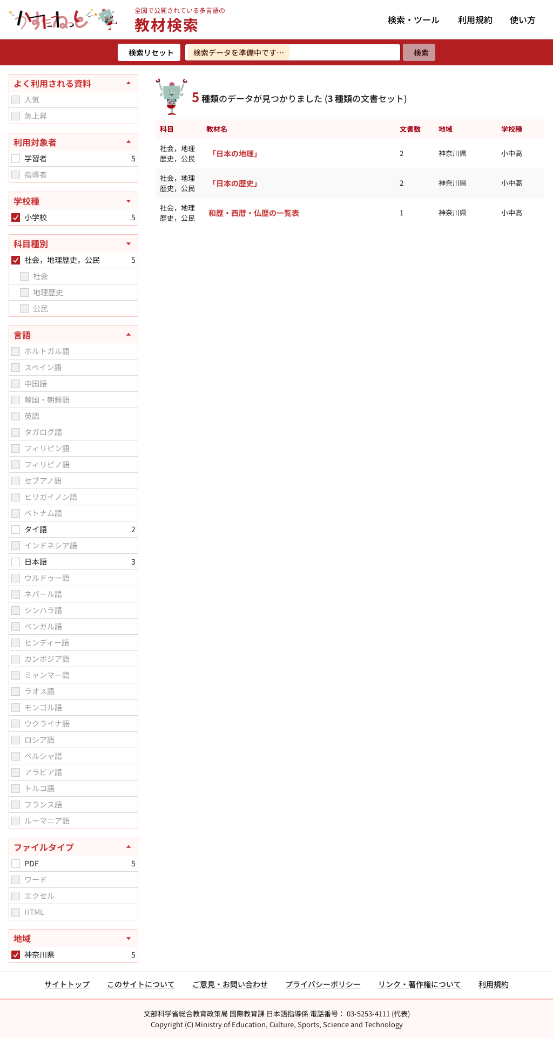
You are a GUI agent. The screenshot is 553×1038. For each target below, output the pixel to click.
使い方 (523, 19)
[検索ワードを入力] (292, 52)
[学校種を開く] (73, 200)
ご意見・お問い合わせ (230, 984)
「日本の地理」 (234, 153)
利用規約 (475, 19)
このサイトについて (141, 984)
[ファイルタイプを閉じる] (73, 847)
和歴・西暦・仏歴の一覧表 (253, 212)
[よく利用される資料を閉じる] (73, 83)
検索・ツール (414, 19)
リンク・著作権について (419, 984)
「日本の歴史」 (234, 183)
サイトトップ (67, 984)
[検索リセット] (149, 52)
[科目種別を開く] (73, 243)
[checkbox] (15, 100)
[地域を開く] (73, 938)
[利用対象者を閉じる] (73, 142)
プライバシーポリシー (323, 984)
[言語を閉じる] (73, 334)
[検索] (419, 52)
